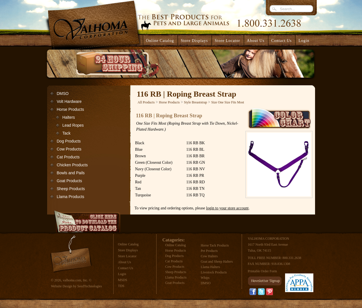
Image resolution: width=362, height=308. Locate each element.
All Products (146, 102)
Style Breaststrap (195, 102)
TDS (121, 286)
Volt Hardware (69, 101)
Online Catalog (128, 244)
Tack (67, 133)
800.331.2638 (292, 258)
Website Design (61, 286)
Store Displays (128, 250)
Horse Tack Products (215, 245)
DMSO (63, 93)
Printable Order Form (262, 271)
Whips (205, 278)
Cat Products (68, 157)
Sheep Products (71, 188)
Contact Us (125, 268)
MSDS (122, 280)
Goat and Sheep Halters (217, 262)
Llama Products (70, 196)
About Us (124, 262)
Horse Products (70, 109)
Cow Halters (209, 256)
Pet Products (209, 251)
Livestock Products (214, 272)
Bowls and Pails (71, 173)
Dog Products (69, 141)
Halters (69, 117)
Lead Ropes (73, 125)
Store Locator (127, 256)
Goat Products (69, 181)
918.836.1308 (281, 264)
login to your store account (227, 208)
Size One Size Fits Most (227, 102)
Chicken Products (72, 165)
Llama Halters (210, 267)
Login (303, 41)
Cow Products (69, 149)
